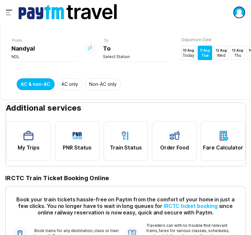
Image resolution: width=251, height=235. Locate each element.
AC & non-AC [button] (35, 84)
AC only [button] (69, 84)
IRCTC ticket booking (190, 206)
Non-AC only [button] (103, 84)
